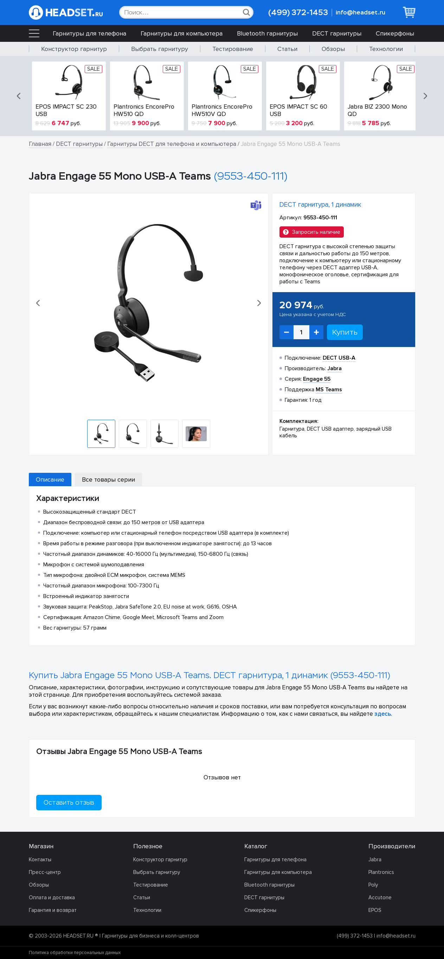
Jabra (374, 859)
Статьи (287, 49)
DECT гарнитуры (336, 33)
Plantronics (381, 872)
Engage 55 (316, 378)
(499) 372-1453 (298, 12)
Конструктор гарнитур (74, 49)
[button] (19, 96)
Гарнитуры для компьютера (182, 33)
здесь (382, 713)
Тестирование (232, 49)
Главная (40, 144)
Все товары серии (108, 479)
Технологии (386, 49)
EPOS (374, 910)
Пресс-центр (45, 872)
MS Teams (329, 389)
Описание (50, 479)
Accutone (380, 897)
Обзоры (333, 49)
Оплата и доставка (52, 897)
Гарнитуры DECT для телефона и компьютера (171, 144)
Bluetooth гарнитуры (267, 33)
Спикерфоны (395, 33)
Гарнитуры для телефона (89, 33)
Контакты (40, 859)
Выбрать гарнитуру (159, 49)
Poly (373, 885)
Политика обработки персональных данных (75, 952)
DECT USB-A (339, 357)
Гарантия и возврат (53, 910)
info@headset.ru (360, 12)
